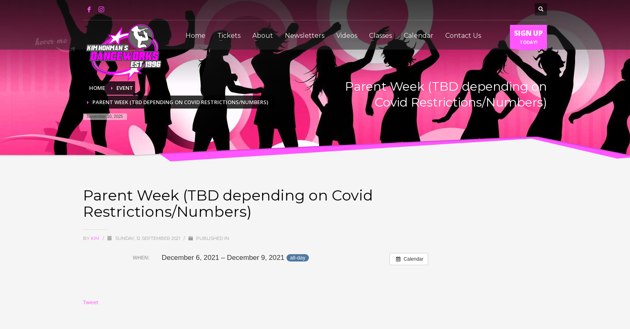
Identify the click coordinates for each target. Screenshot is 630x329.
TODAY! (528, 38)
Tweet (90, 302)
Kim (96, 238)
